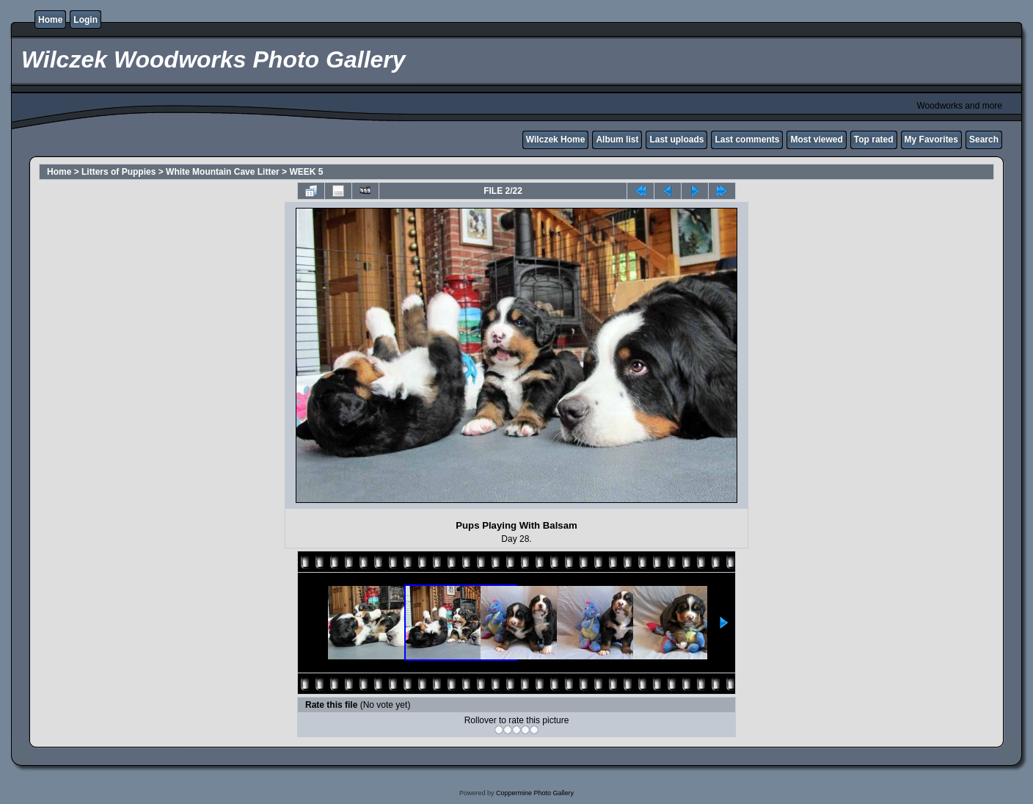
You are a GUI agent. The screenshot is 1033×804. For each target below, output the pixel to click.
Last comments (747, 139)
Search (984, 139)
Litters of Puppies (118, 172)
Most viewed (816, 139)
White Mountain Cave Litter (223, 172)
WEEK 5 (306, 172)
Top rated (874, 139)
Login (85, 20)
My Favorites (931, 139)
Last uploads (676, 139)
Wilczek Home (555, 139)
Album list (617, 139)
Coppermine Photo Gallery (535, 793)
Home (50, 20)
